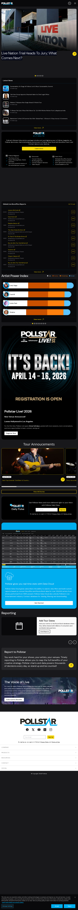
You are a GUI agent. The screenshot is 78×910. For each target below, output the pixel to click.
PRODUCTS (39, 753)
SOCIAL (39, 768)
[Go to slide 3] (39, 75)
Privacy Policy (56, 514)
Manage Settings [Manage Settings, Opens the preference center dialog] (7, 906)
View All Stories (39, 492)
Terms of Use (68, 514)
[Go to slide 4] (40, 75)
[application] (39, 299)
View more (39, 128)
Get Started (39, 603)
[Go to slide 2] (37, 75)
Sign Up (62, 510)
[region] (39, 902)
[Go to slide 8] (45, 323)
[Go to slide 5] (42, 75)
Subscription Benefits (14, 700)
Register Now (11, 433)
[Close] (75, 897)
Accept (57, 906)
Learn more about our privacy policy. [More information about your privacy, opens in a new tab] (13, 902)
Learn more (39, 149)
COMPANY (39, 747)
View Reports (44, 631)
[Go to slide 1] (35, 75)
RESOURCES (39, 758)
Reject (69, 906)
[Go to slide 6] (41, 323)
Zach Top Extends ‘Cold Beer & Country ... (16, 480)
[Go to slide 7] (43, 323)
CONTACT (39, 763)
